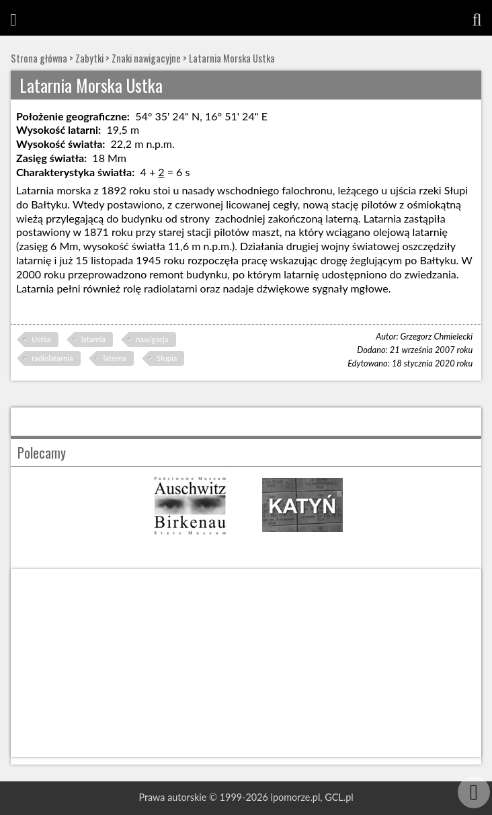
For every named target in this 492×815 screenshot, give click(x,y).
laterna (115, 358)
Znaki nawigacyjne (146, 58)
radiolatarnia (52, 358)
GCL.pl (339, 797)
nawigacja (152, 339)
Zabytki (89, 58)
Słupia (167, 358)
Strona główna (39, 58)
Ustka (41, 339)
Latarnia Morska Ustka (232, 58)
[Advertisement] (246, 663)
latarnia (93, 339)
